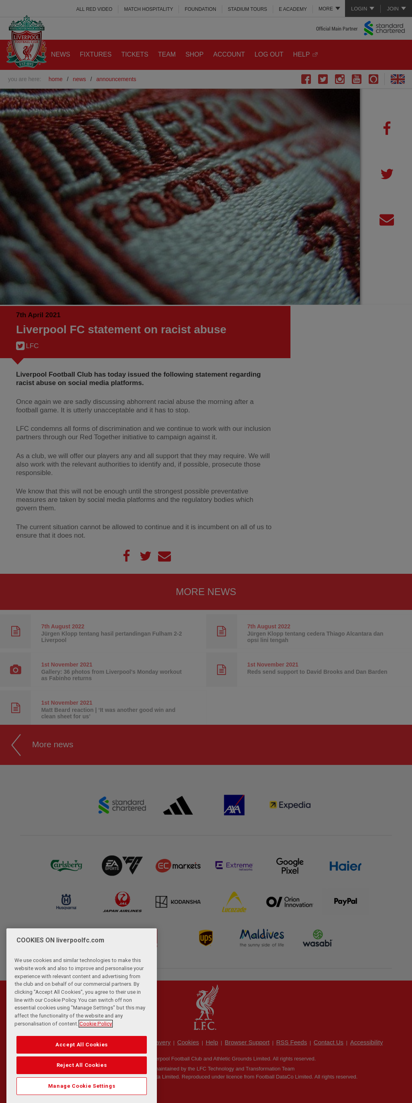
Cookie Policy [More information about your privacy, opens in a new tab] (95, 1041)
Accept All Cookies (81, 1061)
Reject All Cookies (82, 1082)
